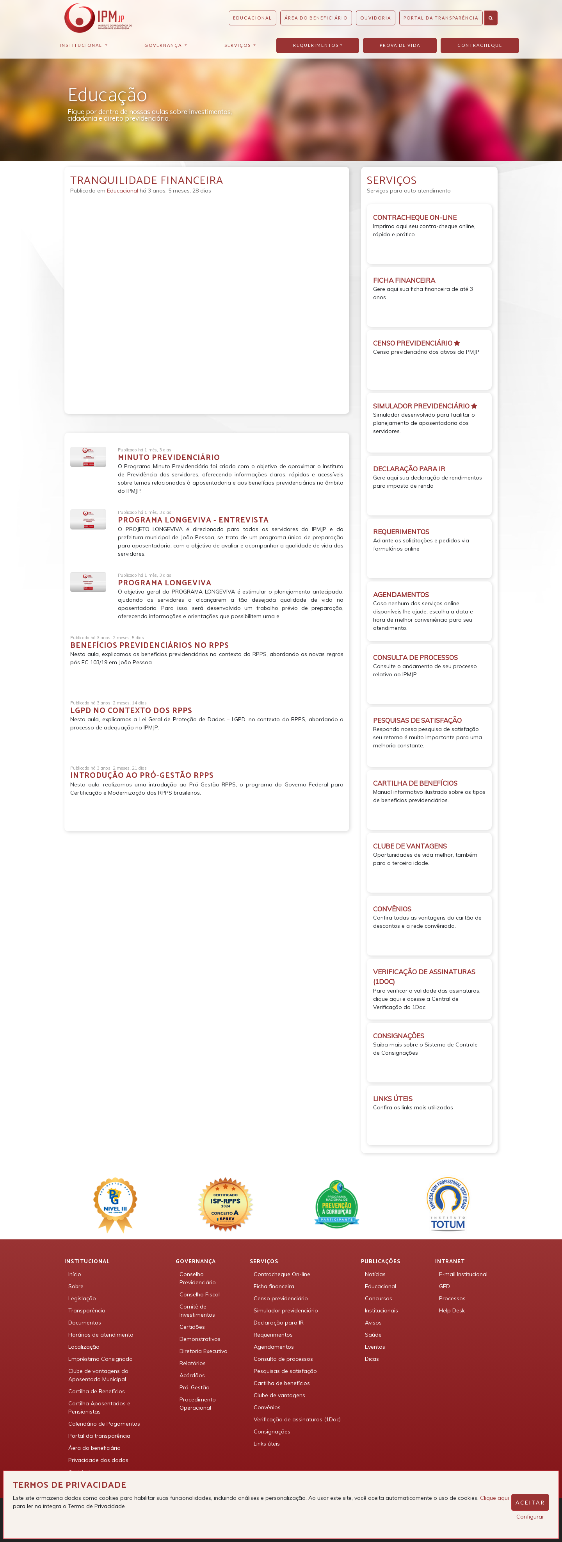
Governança (163, 45)
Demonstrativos (200, 1338)
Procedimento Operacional (198, 1403)
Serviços (238, 45)
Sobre (76, 1286)
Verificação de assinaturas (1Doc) (297, 1419)
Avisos (373, 1322)
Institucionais (381, 1310)
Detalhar (102, 683)
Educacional (252, 17)
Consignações (272, 1431)
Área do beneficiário (316, 17)
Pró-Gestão (195, 1387)
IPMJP (98, 18)
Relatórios (193, 1363)
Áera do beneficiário (94, 1447)
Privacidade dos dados (98, 1460)
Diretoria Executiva (204, 1351)
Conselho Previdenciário (198, 1278)
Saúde (373, 1334)
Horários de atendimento (100, 1334)
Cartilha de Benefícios (96, 1391)
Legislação (82, 1298)
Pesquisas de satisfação (285, 1370)
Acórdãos (192, 1375)
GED (444, 1286)
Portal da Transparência (441, 17)
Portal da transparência (99, 1435)
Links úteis (267, 1443)
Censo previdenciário (281, 1298)
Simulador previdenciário (286, 1310)
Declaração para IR (279, 1322)
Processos (452, 1298)
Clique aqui (494, 1497)
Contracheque (479, 45)
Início (74, 1274)
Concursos (378, 1298)
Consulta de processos (283, 1358)
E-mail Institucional (463, 1274)
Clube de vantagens (279, 1395)
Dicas (372, 1358)
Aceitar (530, 1502)
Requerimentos (316, 45)
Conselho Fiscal (200, 1294)
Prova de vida (400, 45)
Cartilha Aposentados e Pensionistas (99, 1407)
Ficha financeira (274, 1286)
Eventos (375, 1346)
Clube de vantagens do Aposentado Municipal (98, 1375)
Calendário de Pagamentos (104, 1423)
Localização (84, 1346)
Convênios (267, 1407)
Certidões (192, 1326)
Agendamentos (274, 1346)
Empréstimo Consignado (100, 1358)
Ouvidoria (375, 17)
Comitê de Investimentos (197, 1310)
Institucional (82, 45)
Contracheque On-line (282, 1274)
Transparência (86, 1310)
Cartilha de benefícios (282, 1383)
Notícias (375, 1274)
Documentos (84, 1322)
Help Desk (452, 1310)
